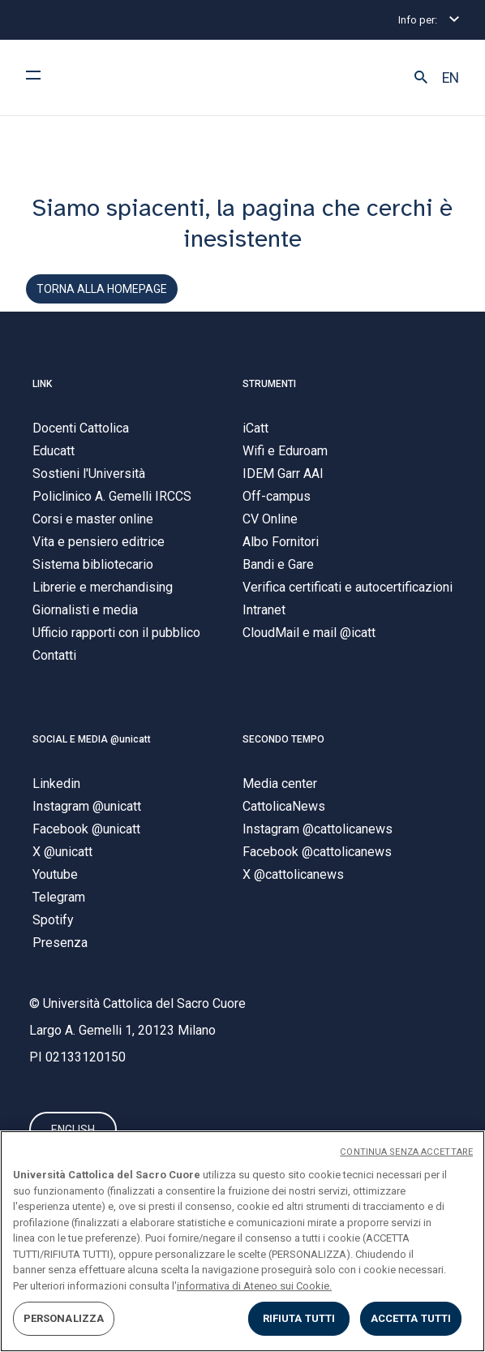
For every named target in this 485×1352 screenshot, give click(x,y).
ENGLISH (73, 1129)
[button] (421, 78)
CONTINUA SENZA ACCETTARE (406, 1152)
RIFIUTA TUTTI (299, 1318)
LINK (42, 384)
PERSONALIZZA (64, 1318)
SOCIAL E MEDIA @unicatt (91, 739)
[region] (242, 1241)
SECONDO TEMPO (283, 739)
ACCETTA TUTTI (411, 1318)
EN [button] (450, 78)
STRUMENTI (269, 384)
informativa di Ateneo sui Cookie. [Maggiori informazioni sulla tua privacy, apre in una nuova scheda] (254, 1286)
